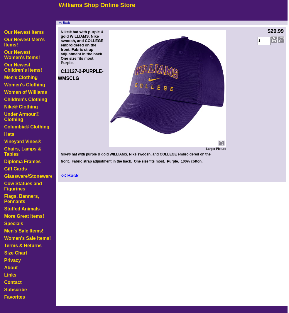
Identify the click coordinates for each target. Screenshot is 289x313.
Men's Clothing (21, 77)
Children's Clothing (25, 99)
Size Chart (15, 252)
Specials (13, 223)
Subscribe (15, 289)
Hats (9, 134)
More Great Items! (24, 216)
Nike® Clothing (21, 106)
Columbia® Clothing (26, 126)
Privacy (12, 260)
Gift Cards (15, 168)
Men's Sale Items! (23, 230)
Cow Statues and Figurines (23, 186)
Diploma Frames (22, 161)
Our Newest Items (24, 32)
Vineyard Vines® (22, 141)
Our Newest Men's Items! (24, 42)
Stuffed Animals (22, 208)
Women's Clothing (24, 84)
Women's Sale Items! (27, 238)
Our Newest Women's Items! (22, 55)
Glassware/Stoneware (28, 176)
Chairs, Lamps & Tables (22, 151)
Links (10, 274)
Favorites (14, 296)
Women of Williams (25, 92)
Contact (13, 282)
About (11, 267)
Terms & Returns (23, 245)
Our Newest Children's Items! (23, 67)
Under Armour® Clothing (21, 117)
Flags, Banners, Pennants (21, 199)
